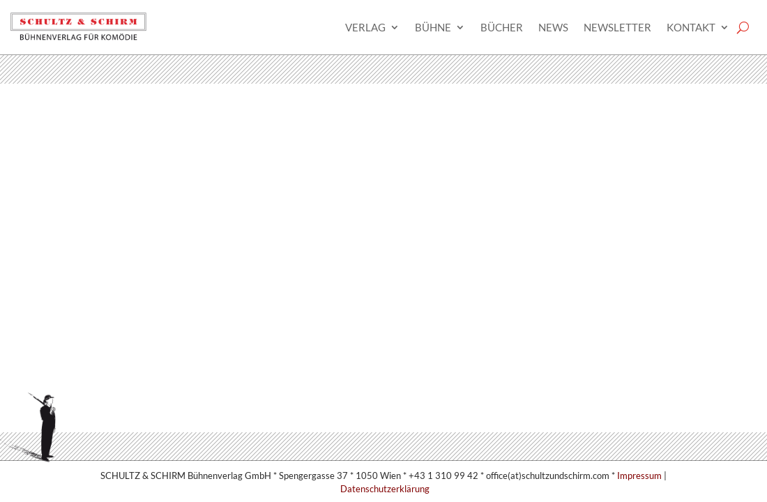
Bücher (501, 27)
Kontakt (691, 27)
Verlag (365, 27)
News (553, 27)
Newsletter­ (617, 27)
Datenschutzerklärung (385, 488)
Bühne (433, 27)
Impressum (639, 475)
